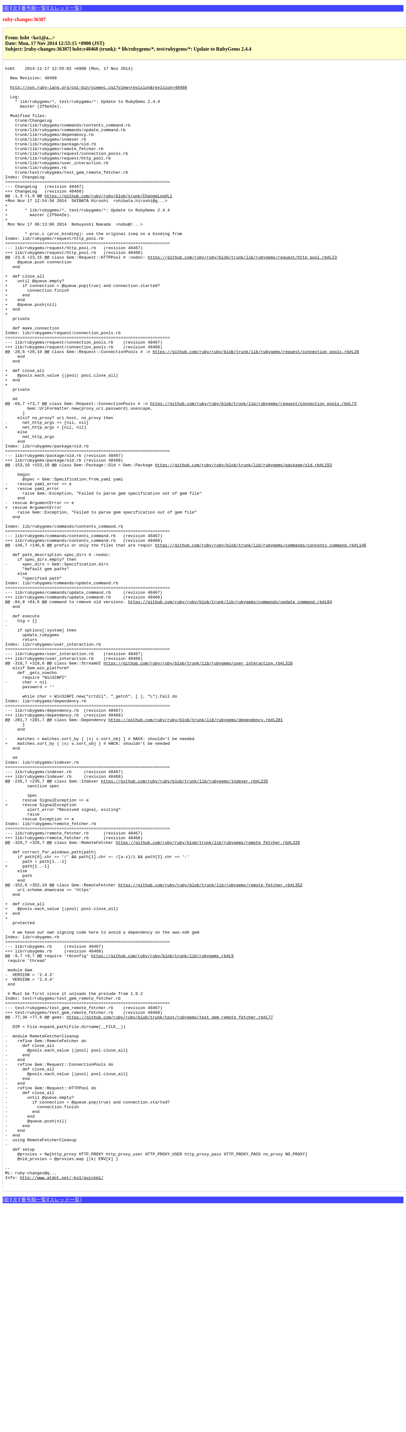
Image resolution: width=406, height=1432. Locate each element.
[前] (7, 8)
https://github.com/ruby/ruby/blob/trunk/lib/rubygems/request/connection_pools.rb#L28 (255, 409)
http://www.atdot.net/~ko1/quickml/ (61, 1400)
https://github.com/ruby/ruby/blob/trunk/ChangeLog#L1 (108, 222)
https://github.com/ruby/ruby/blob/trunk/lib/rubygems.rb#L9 (162, 1134)
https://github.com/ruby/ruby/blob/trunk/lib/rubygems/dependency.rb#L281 (195, 851)
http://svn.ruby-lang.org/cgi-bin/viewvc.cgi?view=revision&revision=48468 (98, 92)
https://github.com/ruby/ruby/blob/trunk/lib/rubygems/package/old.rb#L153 (243, 545)
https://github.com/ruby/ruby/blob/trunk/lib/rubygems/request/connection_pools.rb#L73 (253, 471)
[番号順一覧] (33, 8)
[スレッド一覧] (65, 8)
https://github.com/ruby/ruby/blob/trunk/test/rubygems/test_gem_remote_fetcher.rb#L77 (169, 1207)
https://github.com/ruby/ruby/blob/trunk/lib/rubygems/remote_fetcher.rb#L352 (210, 1049)
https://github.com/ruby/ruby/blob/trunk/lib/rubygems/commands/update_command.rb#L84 (230, 709)
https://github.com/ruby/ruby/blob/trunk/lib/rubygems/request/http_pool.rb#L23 (242, 296)
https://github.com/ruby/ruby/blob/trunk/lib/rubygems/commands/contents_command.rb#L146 (260, 641)
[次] (15, 8)
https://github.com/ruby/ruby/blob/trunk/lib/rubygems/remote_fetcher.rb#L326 (208, 998)
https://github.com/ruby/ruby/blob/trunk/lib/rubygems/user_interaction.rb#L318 (198, 783)
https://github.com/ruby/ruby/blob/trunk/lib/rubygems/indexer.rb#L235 (184, 924)
